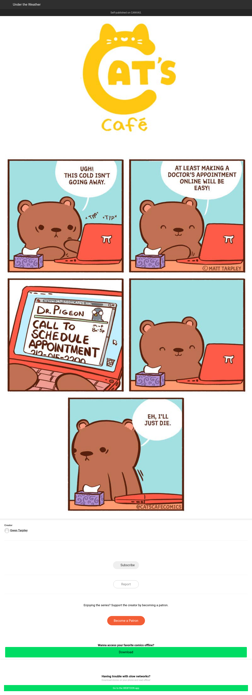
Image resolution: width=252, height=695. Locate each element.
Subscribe (128, 565)
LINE (97, 552)
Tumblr (140, 552)
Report (126, 584)
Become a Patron (126, 621)
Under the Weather (27, 4)
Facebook (111, 552)
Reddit (155, 552)
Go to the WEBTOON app (126, 688)
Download (126, 652)
